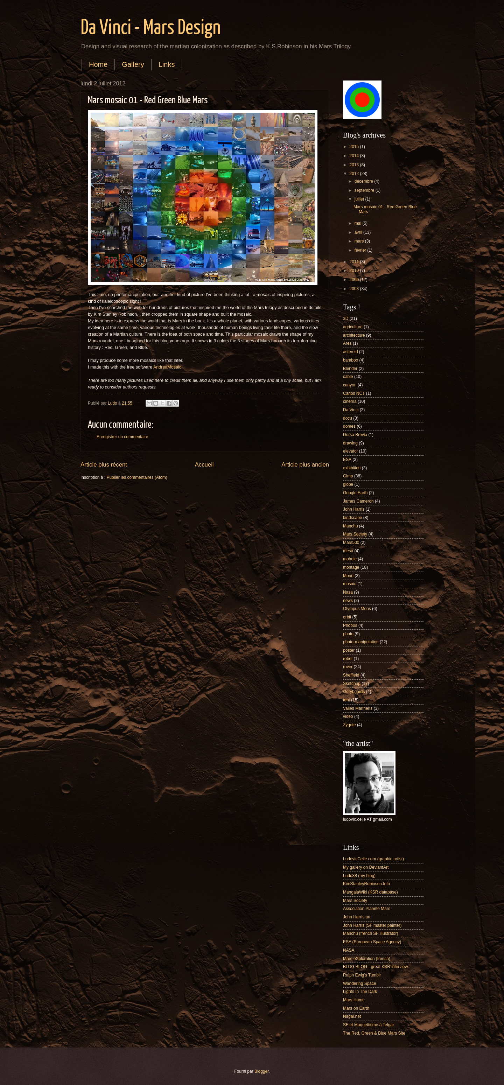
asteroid (350, 351)
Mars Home (354, 999)
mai (359, 223)
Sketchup (351, 683)
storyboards (354, 691)
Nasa (348, 592)
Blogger (261, 1071)
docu (347, 418)
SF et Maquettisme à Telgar (368, 1024)
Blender (350, 368)
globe (348, 484)
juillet (360, 199)
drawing (350, 443)
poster (349, 650)
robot (347, 658)
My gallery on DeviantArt (365, 867)
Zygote (349, 724)
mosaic (349, 583)
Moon (348, 575)
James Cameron (358, 501)
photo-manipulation (361, 641)
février (361, 250)
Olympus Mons (357, 608)
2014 (354, 155)
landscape (352, 517)
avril (359, 232)
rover (347, 666)
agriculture (353, 326)
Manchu (350, 526)
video (348, 716)
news (348, 600)
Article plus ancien (305, 464)
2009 (354, 279)
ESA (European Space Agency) (372, 941)
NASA (349, 950)
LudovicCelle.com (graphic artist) (373, 858)
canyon (350, 385)
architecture (354, 335)
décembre (364, 181)
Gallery (133, 64)
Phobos (350, 625)
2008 (354, 288)
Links (167, 64)
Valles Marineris (357, 708)
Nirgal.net (352, 1016)
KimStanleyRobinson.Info (366, 883)
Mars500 (351, 542)
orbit (347, 617)
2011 (354, 261)
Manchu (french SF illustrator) (370, 933)
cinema (350, 401)
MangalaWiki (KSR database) (370, 892)
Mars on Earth (356, 1008)
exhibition (352, 467)
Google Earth (355, 492)
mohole (350, 558)
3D (345, 318)
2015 (354, 146)
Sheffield (351, 675)
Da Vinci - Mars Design (150, 28)
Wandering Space (359, 983)
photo (348, 633)
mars (360, 241)
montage (351, 567)
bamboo (350, 360)
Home (98, 64)
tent (346, 700)
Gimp (348, 476)
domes (349, 426)
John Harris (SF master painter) (372, 925)
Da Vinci (350, 409)
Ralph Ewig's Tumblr (362, 975)
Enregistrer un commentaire (122, 436)
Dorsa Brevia (355, 434)
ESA (347, 459)
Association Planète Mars (366, 908)
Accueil (204, 464)
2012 (354, 173)
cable (348, 376)
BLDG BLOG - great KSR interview (375, 966)
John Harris (353, 509)
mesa (348, 550)
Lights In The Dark (360, 991)
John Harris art (356, 917)
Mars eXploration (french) (366, 958)
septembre (365, 190)
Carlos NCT (354, 393)
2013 (354, 164)
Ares (347, 343)
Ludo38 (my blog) (359, 875)
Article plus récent (103, 464)
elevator (350, 451)
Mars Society (355, 534)
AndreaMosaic (167, 367)
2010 (354, 270)
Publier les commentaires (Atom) (136, 477)
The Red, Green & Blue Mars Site (374, 1033)
